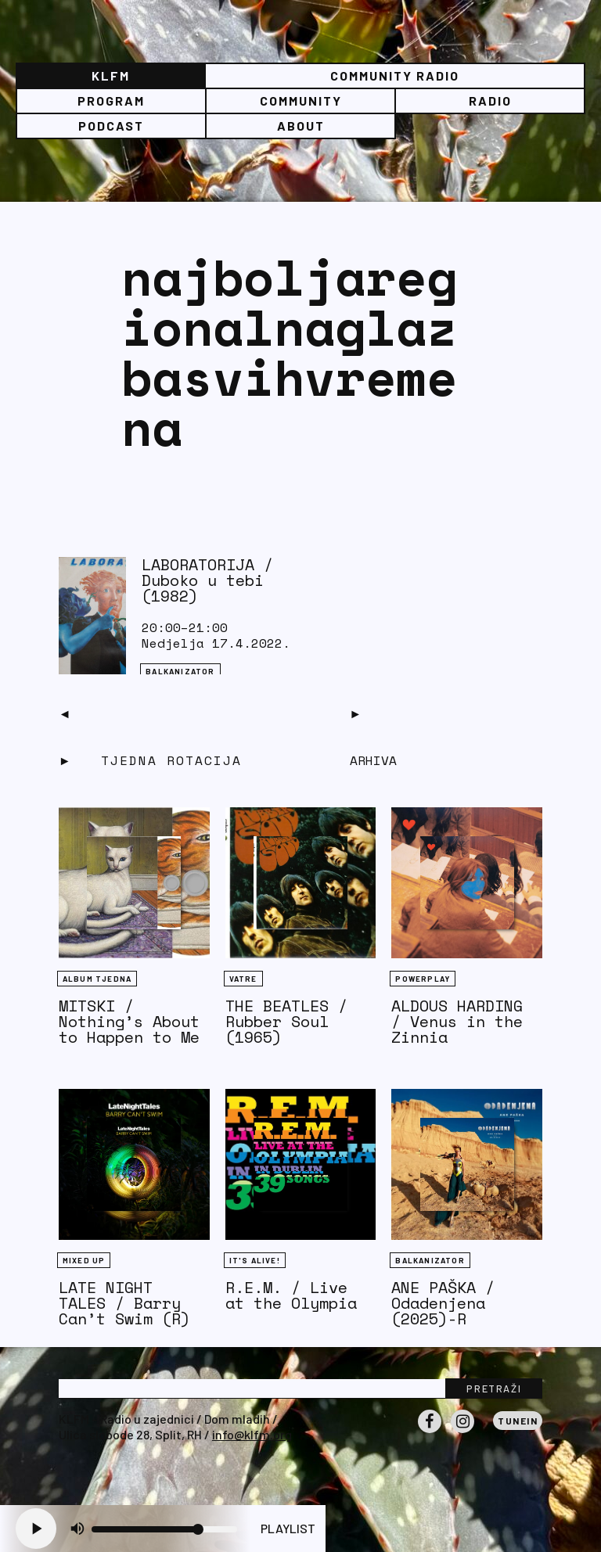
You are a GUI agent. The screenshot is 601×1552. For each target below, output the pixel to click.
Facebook (429, 1432)
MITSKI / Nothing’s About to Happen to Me (129, 1021)
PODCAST (111, 125)
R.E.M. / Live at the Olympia (291, 1295)
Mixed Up (84, 1260)
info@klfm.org (252, 1434)
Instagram (462, 1432)
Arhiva (373, 760)
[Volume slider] (164, 1529)
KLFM (111, 75)
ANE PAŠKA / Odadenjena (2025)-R (443, 1303)
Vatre (243, 978)
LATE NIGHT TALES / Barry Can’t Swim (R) (124, 1303)
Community (301, 100)
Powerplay (422, 978)
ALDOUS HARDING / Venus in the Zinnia (457, 1021)
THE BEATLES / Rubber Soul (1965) (286, 1021)
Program (111, 100)
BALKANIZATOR (180, 671)
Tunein (518, 1420)
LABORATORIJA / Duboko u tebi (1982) (207, 580)
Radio (490, 100)
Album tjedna (97, 978)
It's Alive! (254, 1260)
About (301, 125)
